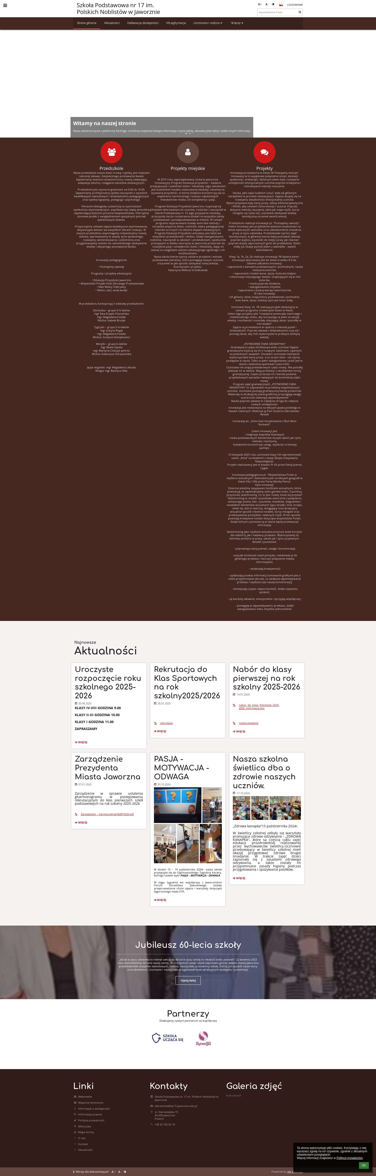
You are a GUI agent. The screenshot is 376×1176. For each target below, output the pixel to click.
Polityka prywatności (91, 1120)
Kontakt (83, 1144)
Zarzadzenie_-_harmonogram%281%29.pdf (104, 814)
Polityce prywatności (349, 1158)
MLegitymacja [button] (176, 23)
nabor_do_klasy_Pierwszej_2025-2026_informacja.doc (256, 706)
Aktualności (85, 1150)
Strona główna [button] (86, 23)
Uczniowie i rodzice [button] (208, 23)
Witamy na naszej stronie (104, 123)
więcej (82, 742)
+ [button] (260, 4)
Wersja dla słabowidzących (91, 1171)
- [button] (267, 4)
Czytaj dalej (188, 980)
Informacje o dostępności (94, 1108)
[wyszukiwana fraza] (280, 12)
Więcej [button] (237, 23)
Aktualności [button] (112, 23)
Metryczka (84, 1126)
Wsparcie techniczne (90, 1102)
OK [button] (364, 1165)
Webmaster (85, 1096)
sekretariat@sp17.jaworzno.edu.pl (176, 1106)
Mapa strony (86, 1132)
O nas (81, 1138)
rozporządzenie (245, 723)
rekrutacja (163, 723)
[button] (281, 5)
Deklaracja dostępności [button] (143, 23)
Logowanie (295, 4)
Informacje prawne (90, 1114)
